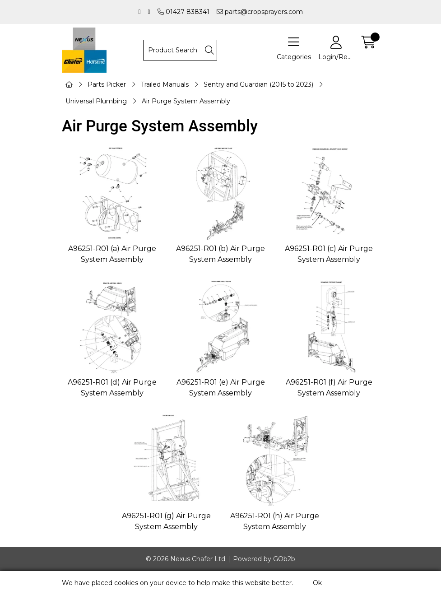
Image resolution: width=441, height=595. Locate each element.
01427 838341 (183, 12)
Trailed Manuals (165, 84)
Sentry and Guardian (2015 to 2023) (258, 84)
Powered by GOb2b (264, 559)
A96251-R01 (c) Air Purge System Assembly (329, 254)
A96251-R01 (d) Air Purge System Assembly (112, 387)
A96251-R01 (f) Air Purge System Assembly (329, 387)
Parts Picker (107, 84)
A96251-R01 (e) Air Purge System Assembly (220, 387)
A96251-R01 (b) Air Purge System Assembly (220, 254)
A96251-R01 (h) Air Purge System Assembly (274, 521)
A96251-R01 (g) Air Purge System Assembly (166, 521)
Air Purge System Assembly (186, 101)
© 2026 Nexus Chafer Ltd (185, 559)
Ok (317, 583)
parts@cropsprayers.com (260, 12)
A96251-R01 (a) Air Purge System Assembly (112, 254)
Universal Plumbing (96, 101)
